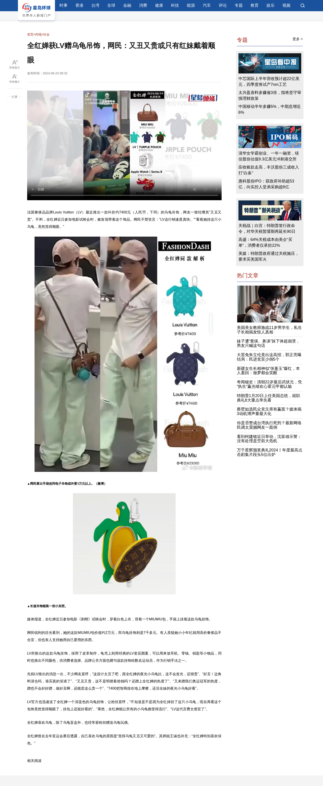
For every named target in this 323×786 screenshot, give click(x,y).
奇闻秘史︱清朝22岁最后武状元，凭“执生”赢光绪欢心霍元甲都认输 (269, 384)
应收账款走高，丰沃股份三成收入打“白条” (268, 170)
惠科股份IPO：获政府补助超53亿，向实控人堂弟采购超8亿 (266, 184)
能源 (191, 5)
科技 (175, 5)
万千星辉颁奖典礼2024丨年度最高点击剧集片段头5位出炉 (269, 452)
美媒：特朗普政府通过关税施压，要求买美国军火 (268, 256)
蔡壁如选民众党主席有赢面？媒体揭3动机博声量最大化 (269, 411)
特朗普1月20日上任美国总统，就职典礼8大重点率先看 (268, 397)
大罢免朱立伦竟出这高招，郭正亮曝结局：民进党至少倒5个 (269, 357)
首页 (30, 34)
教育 (255, 5)
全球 (111, 5)
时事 (63, 5)
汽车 (207, 5)
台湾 (95, 5)
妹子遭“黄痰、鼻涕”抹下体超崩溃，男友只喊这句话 (268, 343)
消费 (143, 5)
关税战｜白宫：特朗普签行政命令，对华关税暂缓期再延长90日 (266, 228)
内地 (38, 34)
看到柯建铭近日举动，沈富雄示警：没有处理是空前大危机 (269, 438)
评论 (223, 5)
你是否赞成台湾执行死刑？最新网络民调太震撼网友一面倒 (269, 425)
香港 (79, 5)
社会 (46, 34)
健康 (159, 5)
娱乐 (270, 5)
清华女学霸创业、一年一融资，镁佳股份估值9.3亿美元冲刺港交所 (268, 156)
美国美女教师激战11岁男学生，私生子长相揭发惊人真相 (269, 329)
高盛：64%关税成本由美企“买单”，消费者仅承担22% (265, 242)
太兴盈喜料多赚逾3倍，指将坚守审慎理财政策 (269, 95)
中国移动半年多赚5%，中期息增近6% (269, 109)
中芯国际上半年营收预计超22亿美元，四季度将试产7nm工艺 (268, 81)
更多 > (297, 39)
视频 (286, 5)
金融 (127, 5)
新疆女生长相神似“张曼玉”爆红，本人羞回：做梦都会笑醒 (268, 370)
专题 (239, 5)
